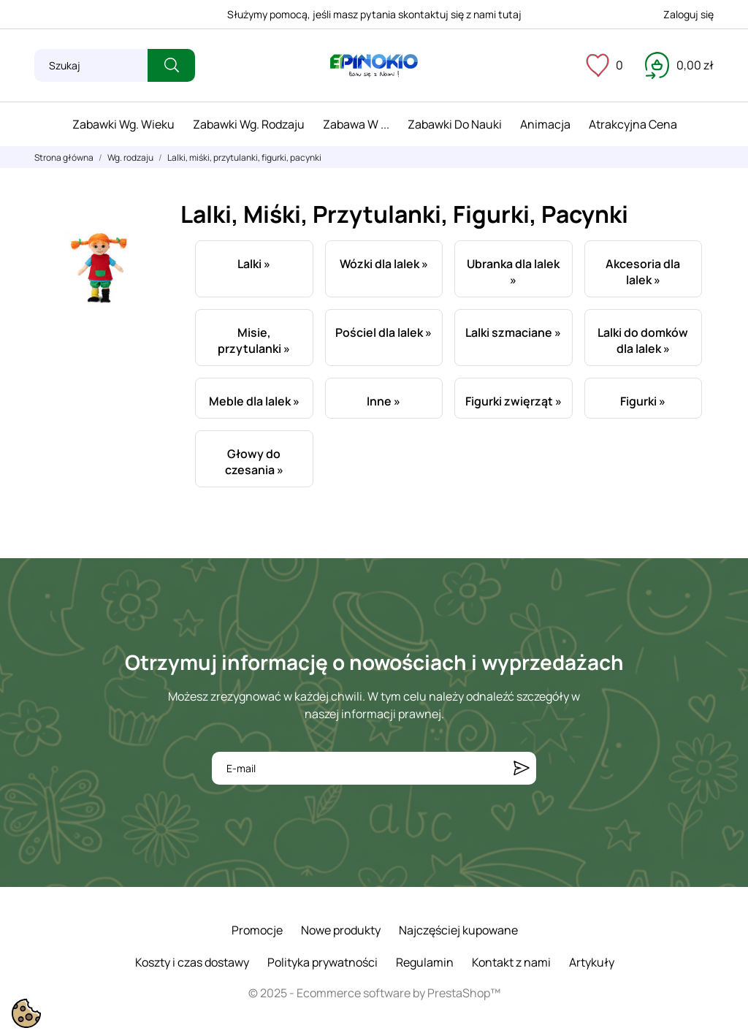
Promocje (257, 930)
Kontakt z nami (511, 962)
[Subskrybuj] (521, 768)
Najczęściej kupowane (458, 930)
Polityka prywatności (322, 962)
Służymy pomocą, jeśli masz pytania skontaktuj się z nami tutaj (374, 14)
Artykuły (591, 962)
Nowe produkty (341, 930)
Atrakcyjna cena (633, 124)
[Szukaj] (91, 65)
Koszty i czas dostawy (192, 962)
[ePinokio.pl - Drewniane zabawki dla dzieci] (374, 65)
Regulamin (425, 962)
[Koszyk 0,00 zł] (679, 65)
